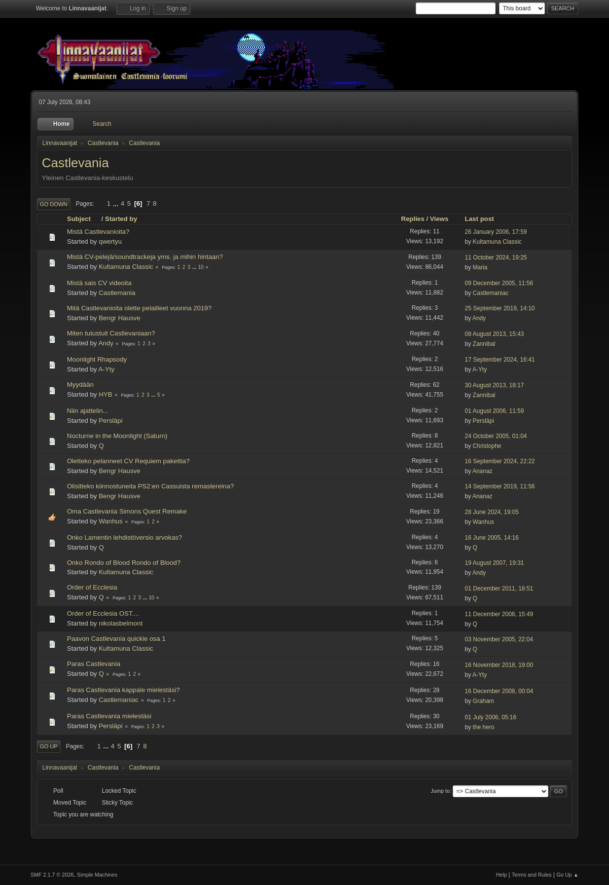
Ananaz (482, 471)
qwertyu (110, 241)
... (116, 203)
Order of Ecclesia (92, 587)
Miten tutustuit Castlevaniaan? (111, 333)
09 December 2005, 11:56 (499, 283)
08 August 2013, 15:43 (494, 334)
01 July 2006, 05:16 (491, 717)
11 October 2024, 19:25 (496, 257)
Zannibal (484, 343)
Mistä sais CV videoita (99, 283)
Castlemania (117, 292)
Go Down (54, 204)
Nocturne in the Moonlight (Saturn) (117, 436)
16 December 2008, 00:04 (499, 691)
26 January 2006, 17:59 (496, 231)
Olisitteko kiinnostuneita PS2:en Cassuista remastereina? (150, 486)
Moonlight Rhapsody (97, 359)
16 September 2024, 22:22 (500, 461)
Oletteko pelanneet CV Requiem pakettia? (128, 461)
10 (201, 267)
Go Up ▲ (567, 875)
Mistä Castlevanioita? (98, 231)
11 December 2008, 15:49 (499, 614)
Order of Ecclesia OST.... (103, 613)
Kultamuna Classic (497, 241)
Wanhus (110, 521)
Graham (483, 701)
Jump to (440, 791)
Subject (83, 218)
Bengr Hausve (119, 318)
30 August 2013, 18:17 (494, 385)
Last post (479, 218)
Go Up (49, 746)
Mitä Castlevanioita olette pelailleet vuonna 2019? (139, 308)
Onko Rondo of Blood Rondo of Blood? (123, 562)
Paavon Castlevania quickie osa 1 (116, 638)
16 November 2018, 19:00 (499, 665)
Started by (121, 218)
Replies (412, 218)
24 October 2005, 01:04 (496, 436)
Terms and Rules (532, 875)
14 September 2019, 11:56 (500, 486)
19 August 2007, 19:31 (494, 562)
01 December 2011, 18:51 (499, 588)
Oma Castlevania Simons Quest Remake (127, 511)
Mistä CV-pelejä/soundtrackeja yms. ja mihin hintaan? (145, 256)
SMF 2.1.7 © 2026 (52, 875)
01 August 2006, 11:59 (494, 410)
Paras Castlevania (93, 663)
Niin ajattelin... (87, 410)
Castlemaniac (491, 293)
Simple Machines (97, 875)
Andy (479, 318)
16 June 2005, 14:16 (492, 537)
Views (439, 218)
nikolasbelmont (121, 623)
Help (501, 875)
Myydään (80, 384)
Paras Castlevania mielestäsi (109, 716)
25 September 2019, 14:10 (500, 308)
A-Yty (106, 369)
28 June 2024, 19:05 (492, 512)
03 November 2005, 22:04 (499, 639)
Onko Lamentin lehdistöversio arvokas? (124, 537)
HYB (105, 394)
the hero (484, 727)
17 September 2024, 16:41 (500, 359)
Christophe (487, 445)
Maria (480, 267)
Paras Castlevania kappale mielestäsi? (123, 690)
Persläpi (110, 420)
